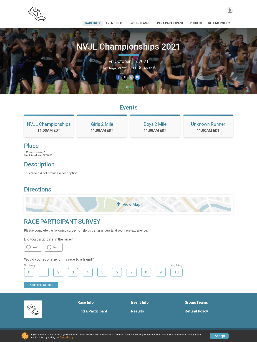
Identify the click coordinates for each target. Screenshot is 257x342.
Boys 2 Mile (155, 127)
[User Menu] (229, 10)
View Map (128, 207)
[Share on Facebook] (118, 77)
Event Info (114, 23)
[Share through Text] (137, 77)
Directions (149, 68)
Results (196, 23)
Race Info (92, 23)
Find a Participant (169, 23)
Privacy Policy (66, 337)
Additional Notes (40, 287)
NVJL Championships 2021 (128, 47)
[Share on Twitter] (124, 77)
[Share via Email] (130, 77)
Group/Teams (138, 23)
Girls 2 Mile (102, 127)
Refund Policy (219, 23)
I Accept (219, 336)
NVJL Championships (49, 127)
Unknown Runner (208, 127)
